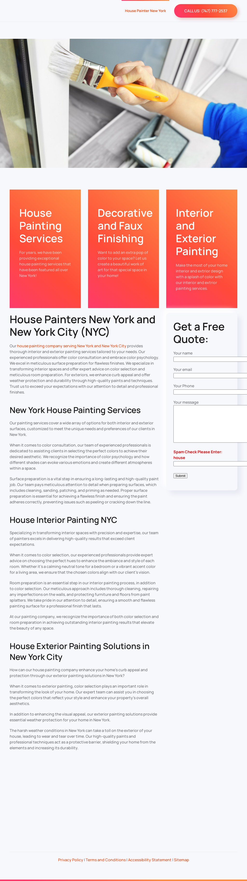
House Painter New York (145, 10)
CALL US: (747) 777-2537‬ (205, 10)
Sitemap (181, 859)
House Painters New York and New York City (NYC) (83, 325)
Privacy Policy (70, 859)
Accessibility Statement (150, 859)
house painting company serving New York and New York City (71, 345)
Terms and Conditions (106, 859)
